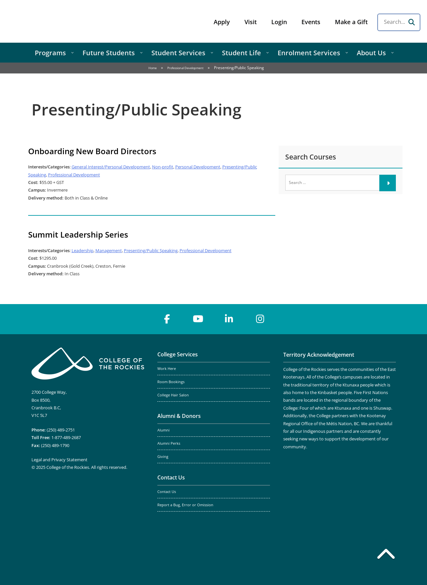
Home (152, 68)
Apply (222, 22)
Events (310, 22)
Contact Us (171, 477)
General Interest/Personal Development (111, 167)
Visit (250, 22)
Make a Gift (351, 22)
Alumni (163, 430)
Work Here (166, 368)
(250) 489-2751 (61, 430)
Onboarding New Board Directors (92, 151)
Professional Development (185, 68)
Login (279, 22)
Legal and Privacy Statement (59, 460)
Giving (162, 456)
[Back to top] (386, 555)
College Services (177, 354)
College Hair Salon (173, 395)
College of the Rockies (58, 21)
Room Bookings (171, 382)
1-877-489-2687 (66, 437)
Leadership (82, 250)
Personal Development (197, 167)
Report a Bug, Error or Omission (185, 505)
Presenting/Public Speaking (151, 250)
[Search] (411, 22)
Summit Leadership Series (78, 234)
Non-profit (162, 167)
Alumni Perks (168, 443)
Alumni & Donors (179, 416)
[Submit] (387, 183)
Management (108, 250)
